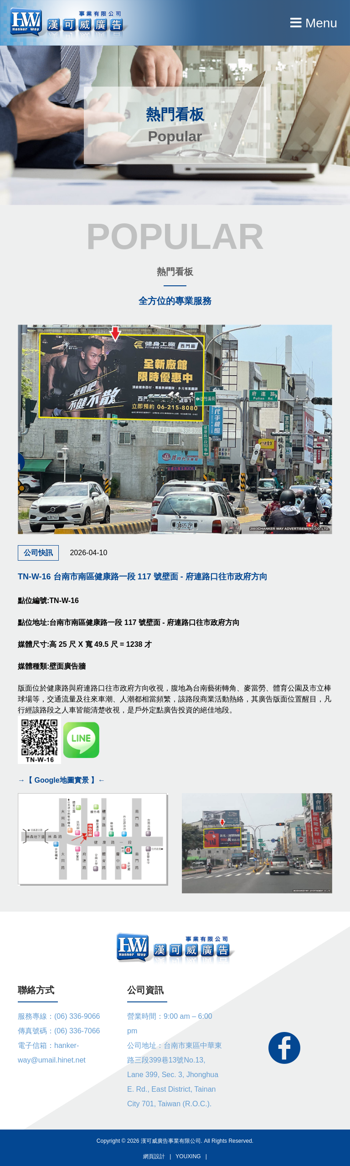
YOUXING (188, 1156)
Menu (313, 23)
